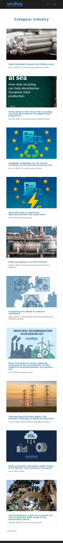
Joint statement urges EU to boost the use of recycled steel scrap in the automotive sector (31, 517)
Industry (39, 67)
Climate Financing (29, 265)
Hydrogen (38, 421)
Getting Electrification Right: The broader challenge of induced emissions (31, 417)
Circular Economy (27, 67)
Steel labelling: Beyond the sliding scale (31, 64)
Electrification (26, 217)
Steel (46, 67)
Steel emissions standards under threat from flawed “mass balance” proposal (31, 467)
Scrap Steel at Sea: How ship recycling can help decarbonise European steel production (30, 114)
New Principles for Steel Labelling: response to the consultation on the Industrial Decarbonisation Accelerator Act (31, 366)
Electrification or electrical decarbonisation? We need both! (27, 213)
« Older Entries (11, 531)
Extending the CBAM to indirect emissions (27, 312)
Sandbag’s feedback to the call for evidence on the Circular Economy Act (30, 164)
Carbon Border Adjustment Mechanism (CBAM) (31, 317)
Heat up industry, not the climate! (28, 262)
